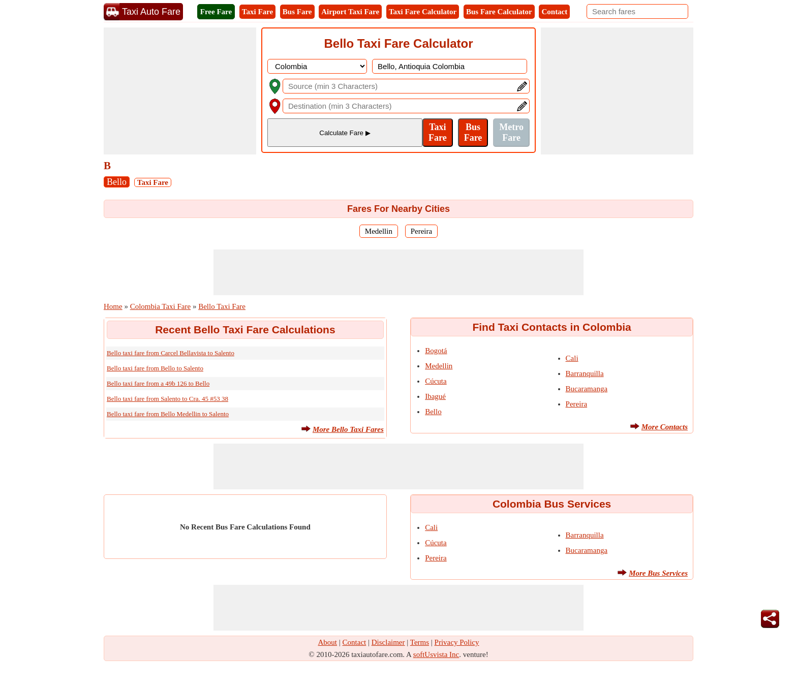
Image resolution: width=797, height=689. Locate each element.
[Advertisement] (180, 90)
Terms (419, 642)
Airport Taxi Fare (350, 12)
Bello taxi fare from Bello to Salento (155, 368)
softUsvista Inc (436, 654)
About (328, 642)
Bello (117, 182)
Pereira (421, 231)
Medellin (378, 231)
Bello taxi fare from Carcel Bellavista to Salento (170, 353)
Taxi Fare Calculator (422, 12)
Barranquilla (585, 373)
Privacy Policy (457, 642)
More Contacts (664, 427)
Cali (572, 358)
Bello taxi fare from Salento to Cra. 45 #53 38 (167, 398)
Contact (554, 12)
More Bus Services (658, 573)
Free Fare (216, 12)
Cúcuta (436, 381)
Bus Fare (297, 12)
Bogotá (436, 351)
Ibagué (435, 396)
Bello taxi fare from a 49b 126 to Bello (158, 383)
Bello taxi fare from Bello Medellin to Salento (168, 414)
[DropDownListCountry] (317, 66)
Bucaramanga (586, 389)
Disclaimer (388, 642)
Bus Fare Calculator (499, 12)
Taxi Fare (257, 12)
